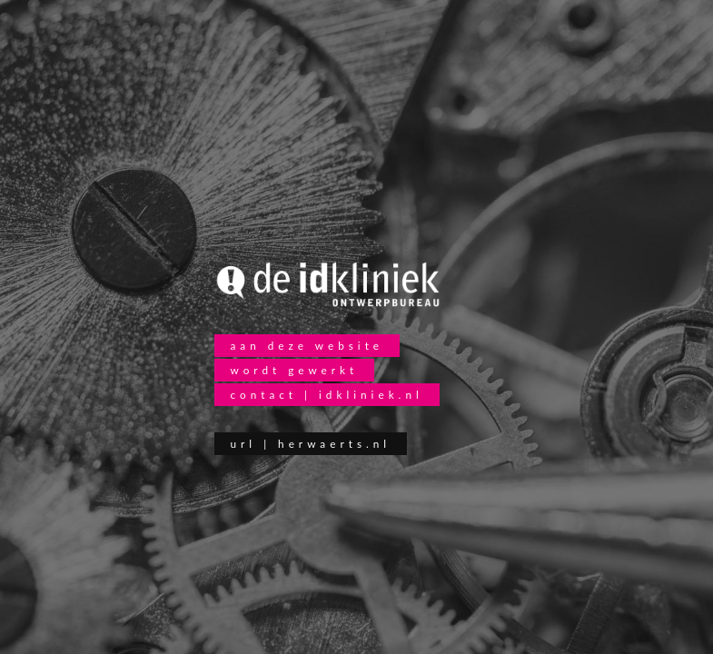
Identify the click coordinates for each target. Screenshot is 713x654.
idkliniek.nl (371, 394)
